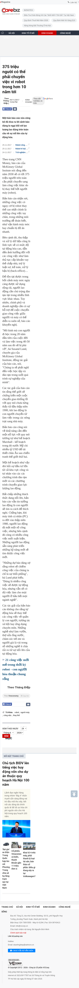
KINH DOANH (47, 33)
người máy (25, 712)
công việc (8, 715)
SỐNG (6, 38)
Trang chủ (7, 907)
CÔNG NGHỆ (65, 33)
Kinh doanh (28, 101)
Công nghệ (64, 907)
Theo (16, 696)
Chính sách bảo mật (18, 933)
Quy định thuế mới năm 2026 (36, 20)
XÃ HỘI (12, 33)
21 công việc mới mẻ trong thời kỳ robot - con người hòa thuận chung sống (15, 669)
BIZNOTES (28, 10)
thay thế (16, 715)
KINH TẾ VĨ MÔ (28, 33)
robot (17, 712)
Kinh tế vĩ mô (33, 907)
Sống (4, 911)
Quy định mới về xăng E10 (64, 20)
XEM (6, 736)
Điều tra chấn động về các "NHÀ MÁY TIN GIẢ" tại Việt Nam (49, 15)
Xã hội (19, 907)
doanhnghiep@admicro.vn (23, 945)
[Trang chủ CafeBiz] (2, 33)
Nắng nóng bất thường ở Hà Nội (37, 26)
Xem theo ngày (10, 728)
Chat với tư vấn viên (21, 950)
